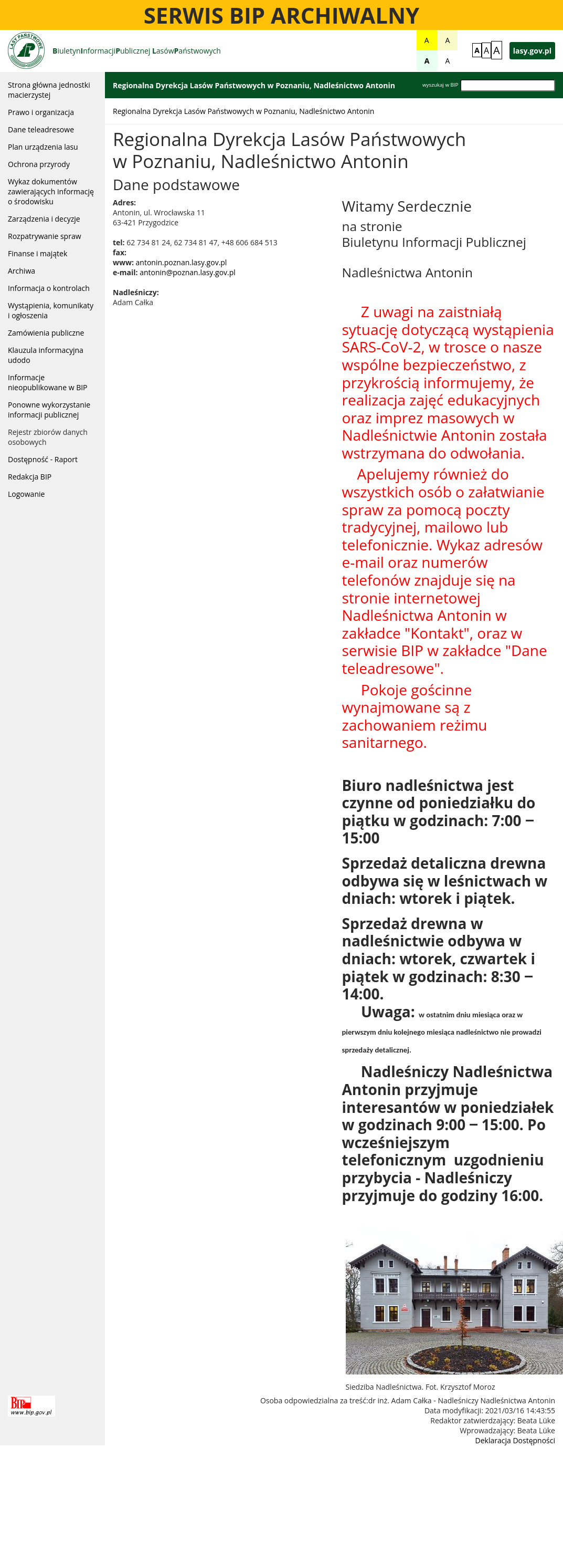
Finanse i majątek (37, 253)
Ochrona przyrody (39, 164)
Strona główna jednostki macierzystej (49, 90)
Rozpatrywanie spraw (44, 236)
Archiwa (21, 271)
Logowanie (26, 494)
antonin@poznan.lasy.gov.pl (188, 272)
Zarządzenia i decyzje (44, 219)
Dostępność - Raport (43, 459)
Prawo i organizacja (41, 112)
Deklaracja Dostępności (515, 1440)
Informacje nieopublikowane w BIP (48, 382)
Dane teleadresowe (41, 129)
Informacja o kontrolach (49, 288)
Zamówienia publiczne (46, 333)
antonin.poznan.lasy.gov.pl (181, 262)
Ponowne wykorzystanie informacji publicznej (49, 410)
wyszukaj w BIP (440, 84)
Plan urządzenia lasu (43, 147)
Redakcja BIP (29, 477)
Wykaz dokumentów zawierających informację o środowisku (51, 191)
